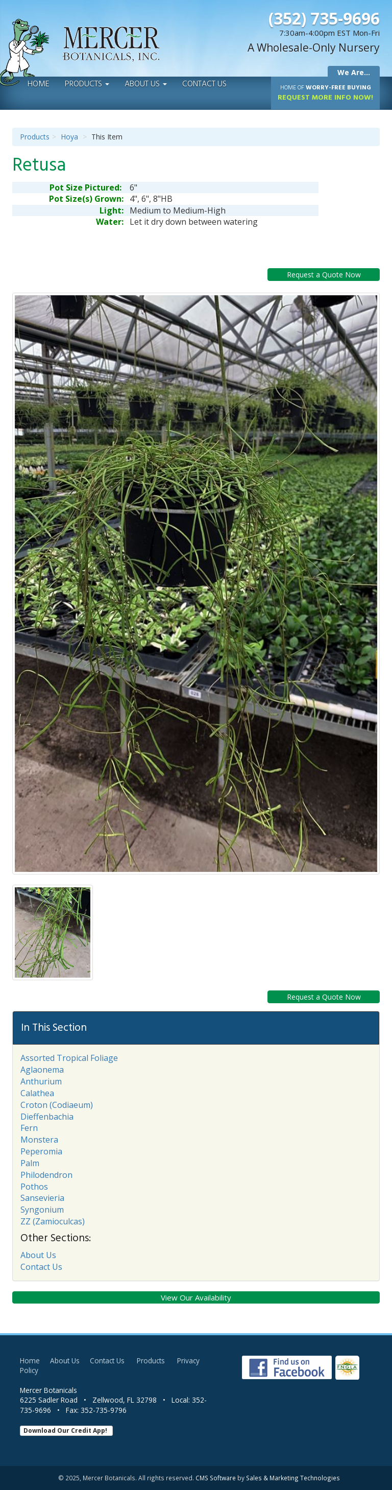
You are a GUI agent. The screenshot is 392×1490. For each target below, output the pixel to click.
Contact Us (204, 84)
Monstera (39, 1139)
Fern (29, 1127)
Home (39, 84)
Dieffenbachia (47, 1116)
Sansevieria (42, 1197)
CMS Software (215, 1478)
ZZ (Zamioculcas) (52, 1221)
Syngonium (42, 1209)
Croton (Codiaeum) (56, 1104)
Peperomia (41, 1151)
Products (87, 84)
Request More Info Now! (325, 93)
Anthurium (41, 1081)
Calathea (37, 1093)
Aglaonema (42, 1069)
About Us (146, 84)
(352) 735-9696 (324, 18)
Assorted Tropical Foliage (69, 1057)
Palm (29, 1163)
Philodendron (46, 1174)
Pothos (34, 1186)
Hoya (69, 136)
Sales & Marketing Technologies (293, 1478)
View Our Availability (196, 1297)
